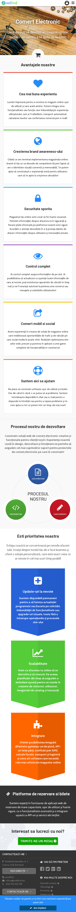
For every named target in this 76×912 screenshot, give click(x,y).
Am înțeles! (38, 907)
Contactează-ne (14, 854)
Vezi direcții (19, 870)
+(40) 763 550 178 (12, 884)
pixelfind (8, 877)
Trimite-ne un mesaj (36, 841)
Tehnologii (46, 886)
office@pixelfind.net (13, 880)
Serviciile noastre (49, 883)
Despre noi (46, 894)
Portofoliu (46, 890)
